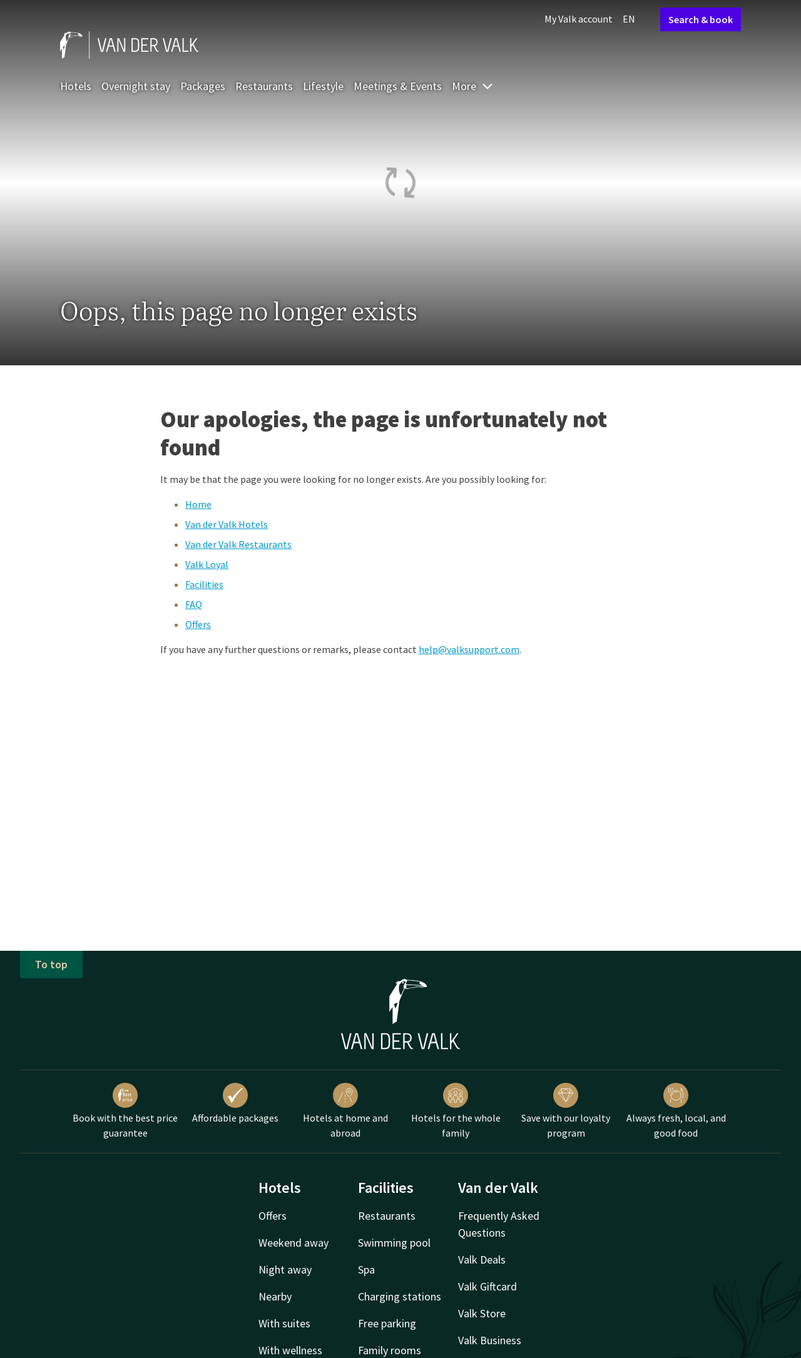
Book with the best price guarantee (125, 1111)
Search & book (700, 19)
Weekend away (293, 1242)
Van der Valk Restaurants (238, 544)
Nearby (275, 1296)
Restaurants (264, 86)
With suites (284, 1323)
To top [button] (51, 964)
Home (198, 504)
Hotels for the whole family (456, 1111)
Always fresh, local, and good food (676, 1111)
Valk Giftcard (487, 1286)
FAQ (193, 604)
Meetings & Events (398, 86)
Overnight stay (135, 86)
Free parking (387, 1323)
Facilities (204, 584)
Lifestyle (323, 86)
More (473, 86)
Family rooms (389, 1350)
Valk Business (489, 1340)
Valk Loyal (206, 564)
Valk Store (482, 1313)
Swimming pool (394, 1242)
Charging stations (399, 1296)
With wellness (290, 1350)
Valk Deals (482, 1259)
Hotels (75, 86)
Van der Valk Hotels (226, 524)
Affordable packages (235, 1103)
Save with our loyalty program (565, 1111)
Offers (198, 624)
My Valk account (578, 19)
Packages (202, 86)
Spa (366, 1269)
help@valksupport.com (469, 649)
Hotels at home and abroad (345, 1111)
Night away (285, 1269)
